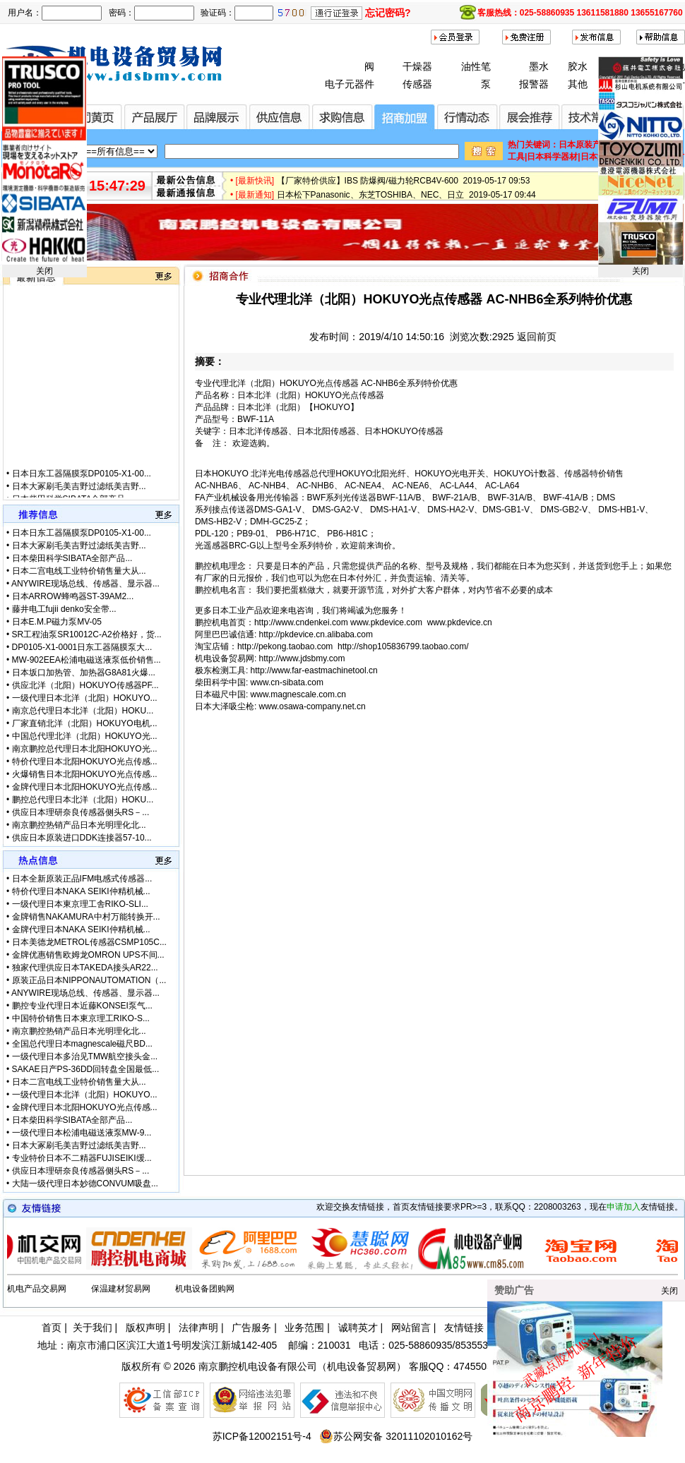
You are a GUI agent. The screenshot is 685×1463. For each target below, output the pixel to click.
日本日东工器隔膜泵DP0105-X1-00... (81, 482)
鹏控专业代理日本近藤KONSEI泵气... (82, 1006)
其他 (578, 84)
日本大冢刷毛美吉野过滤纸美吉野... (79, 495)
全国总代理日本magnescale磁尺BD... (82, 1044)
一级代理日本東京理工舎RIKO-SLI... (80, 904)
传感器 (417, 84)
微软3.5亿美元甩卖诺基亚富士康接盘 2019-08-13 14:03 (382, 171)
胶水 (578, 66)
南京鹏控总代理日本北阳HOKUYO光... (84, 749)
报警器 (534, 84)
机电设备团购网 (204, 1289)
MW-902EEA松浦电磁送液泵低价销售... (86, 660)
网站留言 (411, 1327)
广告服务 (251, 1327)
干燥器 (417, 66)
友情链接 (464, 1327)
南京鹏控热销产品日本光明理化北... (79, 825)
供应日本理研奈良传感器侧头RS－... (81, 812)
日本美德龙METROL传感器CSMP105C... (89, 942)
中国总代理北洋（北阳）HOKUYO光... (84, 736)
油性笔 (476, 66)
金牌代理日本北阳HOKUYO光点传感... (84, 787)
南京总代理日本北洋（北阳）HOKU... (83, 711)
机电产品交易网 (36, 1289)
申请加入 (624, 1207)
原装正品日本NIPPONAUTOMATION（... (89, 980)
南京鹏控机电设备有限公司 (257, 1366)
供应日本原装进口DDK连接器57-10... (82, 838)
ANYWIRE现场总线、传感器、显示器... (85, 584)
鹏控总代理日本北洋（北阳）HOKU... (83, 800)
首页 (51, 1327)
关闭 (44, 271)
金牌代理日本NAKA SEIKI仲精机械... (81, 929)
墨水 (539, 66)
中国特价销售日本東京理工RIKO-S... (81, 1018)
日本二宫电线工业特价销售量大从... (79, 571)
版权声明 (145, 1327)
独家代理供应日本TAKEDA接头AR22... (85, 968)
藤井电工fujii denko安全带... (64, 609)
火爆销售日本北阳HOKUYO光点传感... (84, 774)
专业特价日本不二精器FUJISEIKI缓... (82, 1158)
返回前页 (536, 336)
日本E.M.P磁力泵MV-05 (57, 622)
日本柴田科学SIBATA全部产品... (72, 558)
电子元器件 (349, 84)
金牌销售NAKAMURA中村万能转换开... (86, 917)
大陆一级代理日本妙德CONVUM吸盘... (85, 1183)
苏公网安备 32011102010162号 (395, 1436)
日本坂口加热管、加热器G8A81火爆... (83, 673)
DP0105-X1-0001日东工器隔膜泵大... (82, 647)
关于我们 (92, 1327)
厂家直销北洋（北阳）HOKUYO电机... (84, 723)
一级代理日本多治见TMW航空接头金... (85, 1056)
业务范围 (304, 1327)
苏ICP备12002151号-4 (262, 1436)
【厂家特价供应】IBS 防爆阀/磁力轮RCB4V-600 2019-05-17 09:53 (403, 186)
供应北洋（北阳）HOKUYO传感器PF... (85, 685)
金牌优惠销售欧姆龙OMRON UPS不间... (88, 955)
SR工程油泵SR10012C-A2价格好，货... (87, 634)
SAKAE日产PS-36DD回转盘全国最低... (86, 1069)
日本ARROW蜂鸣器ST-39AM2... (73, 596)
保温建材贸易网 (120, 1289)
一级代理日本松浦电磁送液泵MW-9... (82, 1133)
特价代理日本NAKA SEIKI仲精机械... (81, 891)
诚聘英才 (358, 1327)
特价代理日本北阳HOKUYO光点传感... (84, 761)
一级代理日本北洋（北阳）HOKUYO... (84, 698)
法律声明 (198, 1327)
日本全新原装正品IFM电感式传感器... (82, 879)
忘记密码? (388, 12)
